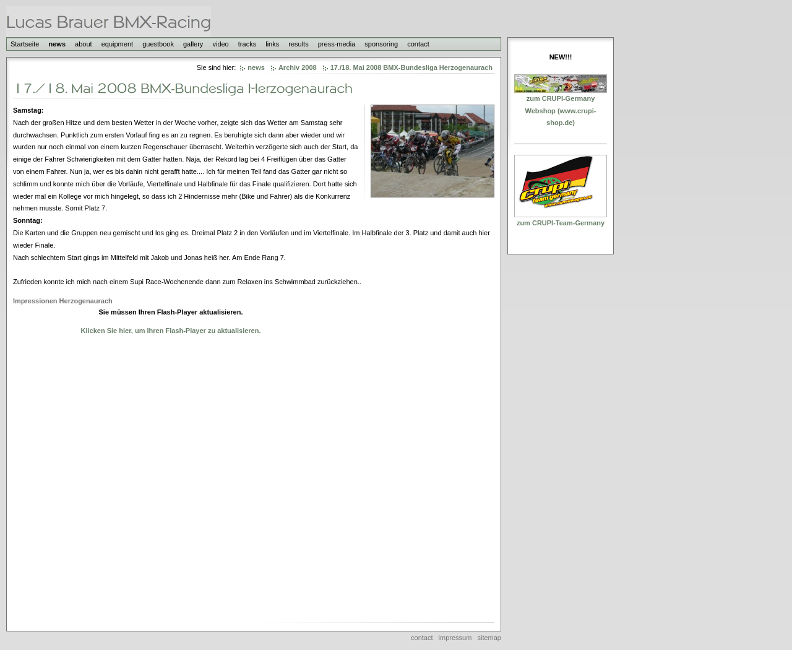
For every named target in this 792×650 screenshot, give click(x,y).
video (220, 44)
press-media (337, 44)
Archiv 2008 (297, 67)
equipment (117, 44)
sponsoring (381, 44)
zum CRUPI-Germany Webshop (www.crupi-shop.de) (560, 111)
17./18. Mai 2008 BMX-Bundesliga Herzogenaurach (411, 67)
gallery (193, 44)
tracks (247, 44)
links (272, 44)
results (298, 44)
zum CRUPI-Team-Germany (561, 223)
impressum (455, 637)
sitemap (489, 637)
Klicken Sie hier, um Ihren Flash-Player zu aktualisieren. (170, 330)
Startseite (25, 44)
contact (418, 44)
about (83, 44)
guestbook (158, 44)
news (57, 44)
